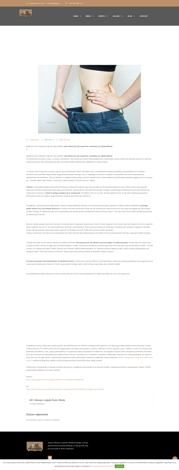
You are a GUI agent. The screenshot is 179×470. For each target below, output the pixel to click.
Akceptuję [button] (119, 466)
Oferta (101, 13)
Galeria (116, 13)
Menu (88, 13)
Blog (130, 13)
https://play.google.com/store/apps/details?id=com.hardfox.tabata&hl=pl (55, 379)
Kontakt (144, 13)
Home (75, 13)
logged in (40, 420)
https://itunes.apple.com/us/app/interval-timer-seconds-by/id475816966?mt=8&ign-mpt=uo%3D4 (65, 389)
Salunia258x (34, 139)
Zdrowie (67, 139)
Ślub (61, 139)
